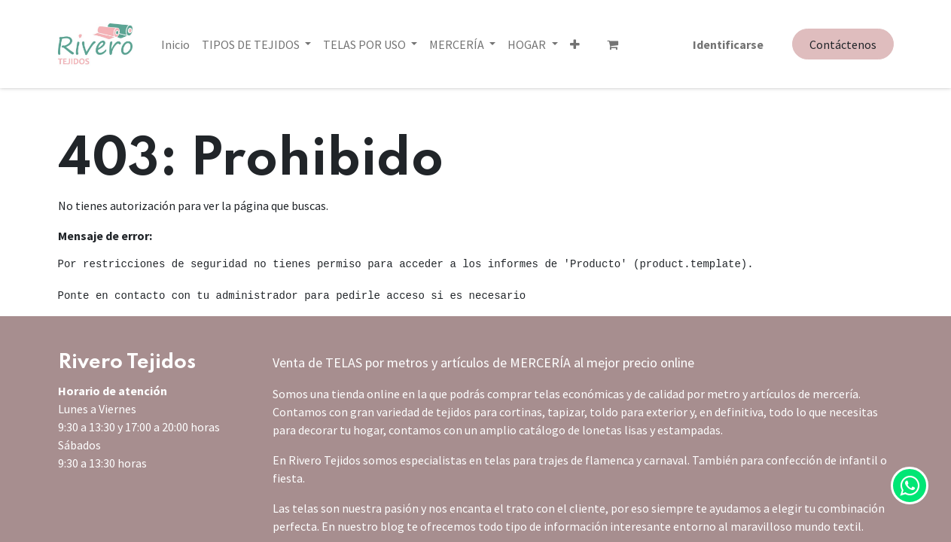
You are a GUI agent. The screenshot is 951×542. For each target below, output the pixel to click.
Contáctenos (842, 44)
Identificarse (728, 43)
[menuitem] (175, 44)
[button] (512, 44)
